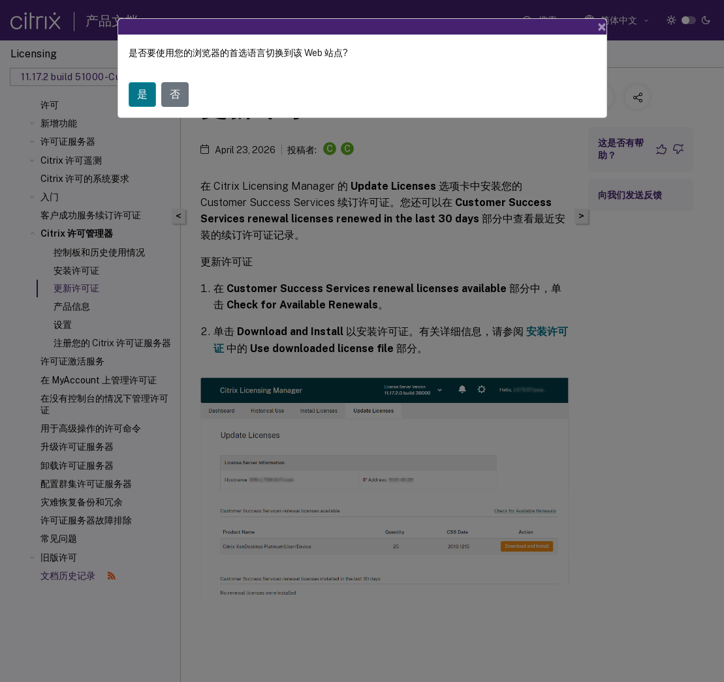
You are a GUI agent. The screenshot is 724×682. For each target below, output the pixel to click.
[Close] (602, 26)
